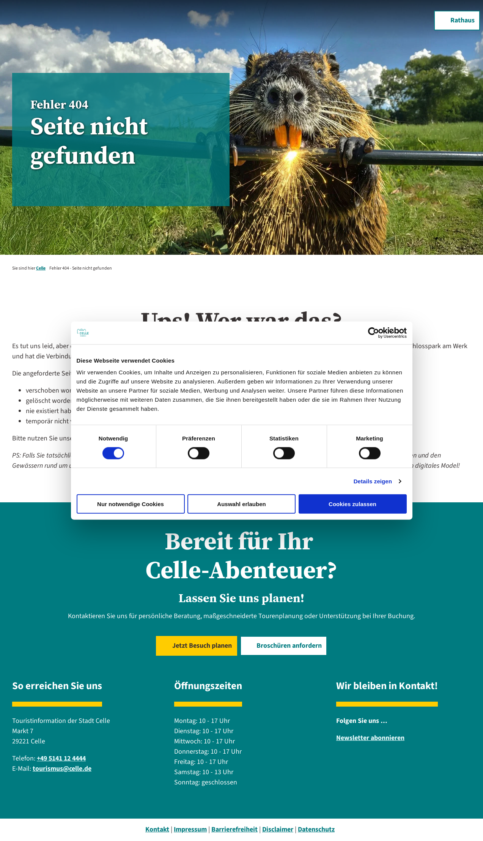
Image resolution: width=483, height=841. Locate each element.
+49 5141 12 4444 (61, 758)
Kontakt (157, 829)
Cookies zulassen (352, 504)
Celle (41, 268)
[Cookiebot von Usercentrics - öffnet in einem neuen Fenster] (373, 332)
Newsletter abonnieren (370, 738)
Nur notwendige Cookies (130, 504)
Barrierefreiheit (234, 829)
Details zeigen (373, 481)
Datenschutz (316, 829)
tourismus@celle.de (62, 768)
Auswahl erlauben (241, 504)
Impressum (190, 829)
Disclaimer (277, 829)
